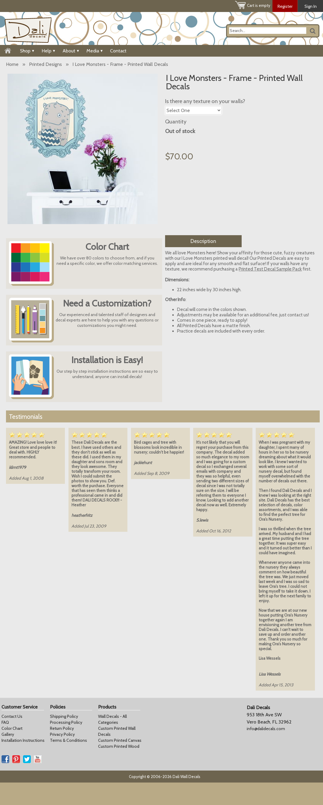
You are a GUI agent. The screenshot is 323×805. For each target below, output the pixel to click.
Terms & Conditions (68, 740)
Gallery (7, 734)
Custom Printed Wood (118, 746)
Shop (27, 51)
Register (285, 6)
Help (48, 51)
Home (12, 64)
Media (94, 51)
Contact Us (11, 716)
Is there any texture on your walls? (205, 101)
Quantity (175, 121)
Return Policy (62, 728)
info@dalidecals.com (266, 728)
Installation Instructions (23, 740)
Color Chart (11, 728)
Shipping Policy (64, 716)
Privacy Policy (62, 734)
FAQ (5, 722)
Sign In (310, 6)
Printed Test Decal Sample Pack (270, 269)
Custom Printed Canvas (119, 740)
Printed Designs (45, 64)
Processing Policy (66, 722)
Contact (118, 51)
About (71, 51)
